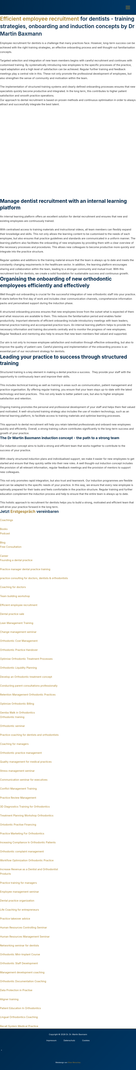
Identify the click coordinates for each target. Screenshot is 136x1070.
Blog (2, 542)
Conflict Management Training (18, 788)
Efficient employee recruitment (18, 605)
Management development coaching (22, 972)
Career (4, 556)
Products (5, 873)
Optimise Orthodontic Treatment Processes (26, 658)
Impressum (51, 1040)
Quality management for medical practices (26, 761)
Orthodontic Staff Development (19, 963)
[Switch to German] (70, 1050)
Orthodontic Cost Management (19, 640)
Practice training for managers (18, 882)
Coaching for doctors (13, 587)
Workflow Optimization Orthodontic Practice (27, 860)
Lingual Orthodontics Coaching (19, 1017)
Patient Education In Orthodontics (20, 1008)
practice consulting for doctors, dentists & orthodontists (34, 578)
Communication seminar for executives (23, 779)
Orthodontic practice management (21, 752)
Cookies (86, 1040)
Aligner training (9, 999)
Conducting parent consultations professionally (29, 685)
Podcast (5, 533)
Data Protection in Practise (16, 990)
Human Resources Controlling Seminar (23, 927)
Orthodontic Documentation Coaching (23, 981)
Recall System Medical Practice (19, 1026)
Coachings (6, 520)
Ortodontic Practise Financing (18, 824)
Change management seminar (18, 632)
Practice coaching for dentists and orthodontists (29, 734)
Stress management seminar (17, 770)
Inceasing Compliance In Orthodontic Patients (28, 842)
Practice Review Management (18, 797)
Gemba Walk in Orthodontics (17, 712)
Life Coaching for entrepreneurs (19, 909)
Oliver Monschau (74, 1062)
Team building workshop (15, 596)
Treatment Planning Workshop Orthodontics (26, 815)
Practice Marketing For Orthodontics (22, 833)
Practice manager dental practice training (25, 569)
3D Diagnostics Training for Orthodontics (25, 806)
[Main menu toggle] (127, 7)
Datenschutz (69, 1040)
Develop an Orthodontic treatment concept (26, 676)
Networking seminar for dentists (19, 945)
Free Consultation (10, 546)
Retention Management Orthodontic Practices (28, 694)
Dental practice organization (17, 900)
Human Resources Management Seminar (25, 936)
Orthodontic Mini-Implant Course (20, 954)
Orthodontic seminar (12, 726)
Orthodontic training (12, 717)
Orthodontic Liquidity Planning (18, 667)
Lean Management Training (16, 623)
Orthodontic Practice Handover (19, 650)
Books (4, 529)
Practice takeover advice (15, 918)
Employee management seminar (19, 891)
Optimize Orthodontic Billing (17, 703)
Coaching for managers (14, 744)
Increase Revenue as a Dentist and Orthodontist (29, 869)
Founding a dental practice (16, 560)
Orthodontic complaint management (22, 851)
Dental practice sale (12, 614)
